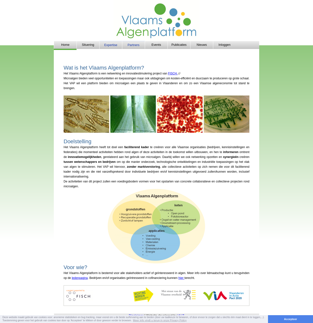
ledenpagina (80, 278)
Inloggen (224, 45)
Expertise (110, 45)
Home (65, 45)
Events (156, 45)
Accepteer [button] (290, 319)
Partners (133, 45)
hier (181, 278)
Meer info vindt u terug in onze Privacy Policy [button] (160, 320)
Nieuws (202, 45)
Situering (88, 45)
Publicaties (179, 45)
